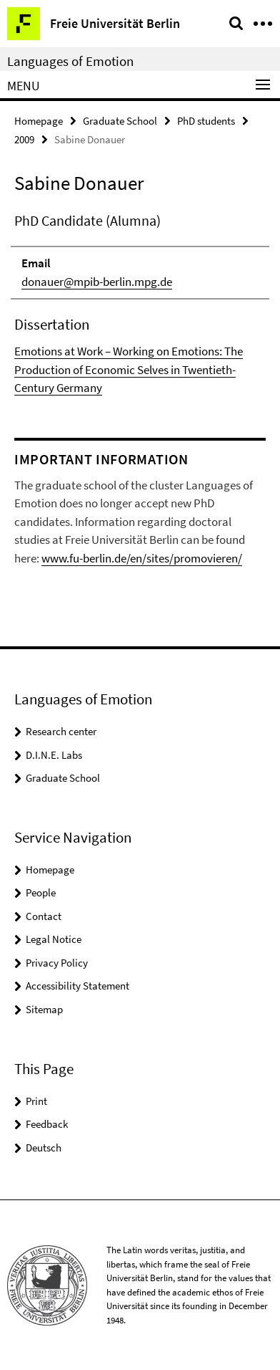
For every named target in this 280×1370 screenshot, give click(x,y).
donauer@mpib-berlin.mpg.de (96, 281)
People (41, 892)
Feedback (47, 1124)
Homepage (38, 121)
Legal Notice (53, 939)
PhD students (206, 121)
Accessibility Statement (77, 985)
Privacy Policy (57, 962)
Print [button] (36, 1101)
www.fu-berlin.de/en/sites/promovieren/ (141, 558)
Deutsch (43, 1147)
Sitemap (44, 1009)
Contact (43, 916)
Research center (61, 731)
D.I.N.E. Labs (54, 755)
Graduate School (120, 121)
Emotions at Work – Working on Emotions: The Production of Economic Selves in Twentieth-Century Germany (128, 369)
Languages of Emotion (70, 61)
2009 (24, 139)
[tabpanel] (140, 304)
